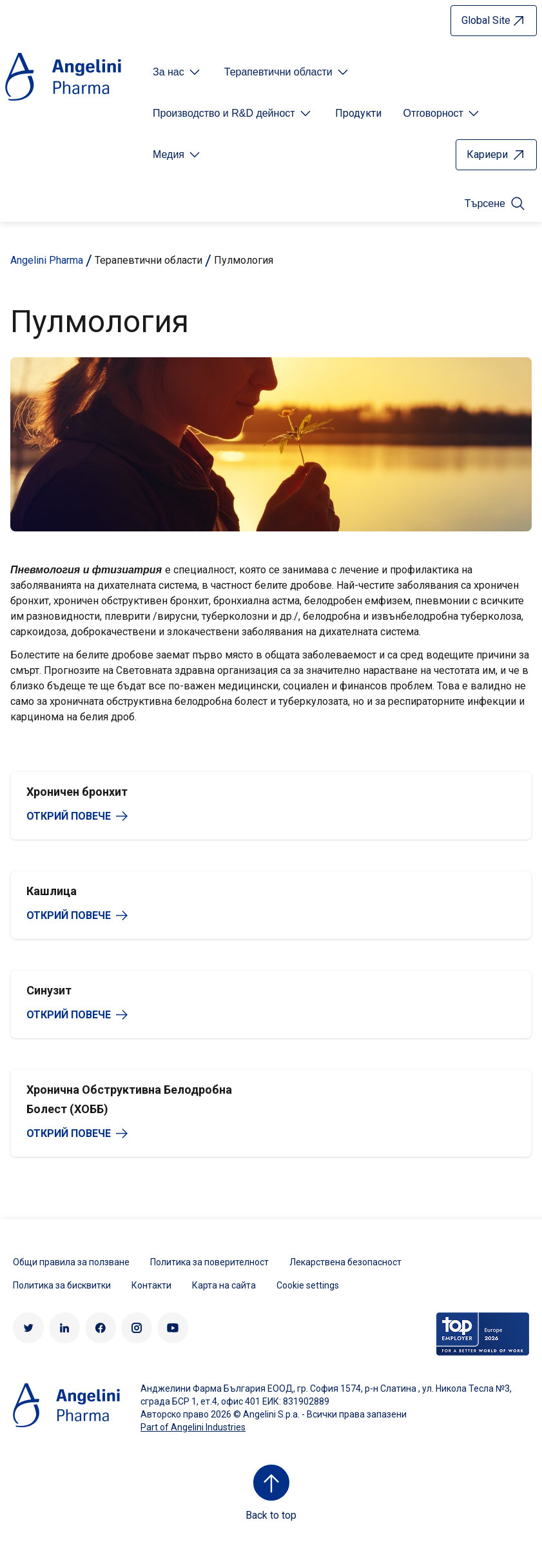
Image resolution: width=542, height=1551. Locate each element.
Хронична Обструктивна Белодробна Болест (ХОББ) (129, 1099)
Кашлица (51, 891)
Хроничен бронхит (77, 791)
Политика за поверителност (209, 1262)
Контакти (151, 1285)
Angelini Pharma (46, 260)
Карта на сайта (224, 1285)
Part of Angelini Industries (193, 1427)
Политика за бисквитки (62, 1285)
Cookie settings (307, 1285)
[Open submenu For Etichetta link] (177, 72)
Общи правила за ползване (71, 1262)
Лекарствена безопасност (345, 1262)
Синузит (49, 990)
